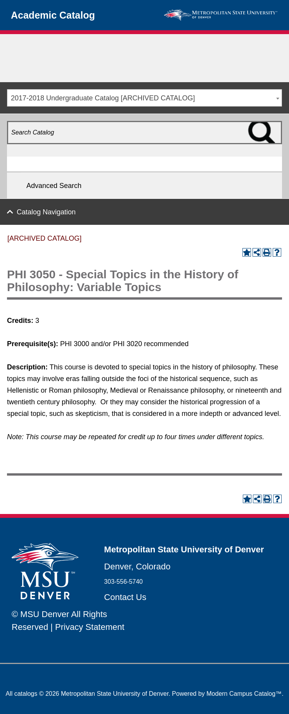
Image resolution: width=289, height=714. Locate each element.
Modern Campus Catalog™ (244, 693)
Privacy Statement (90, 627)
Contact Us (125, 597)
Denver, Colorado (137, 566)
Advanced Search (53, 186)
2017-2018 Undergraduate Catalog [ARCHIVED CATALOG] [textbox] (103, 98)
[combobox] (144, 98)
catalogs (26, 693)
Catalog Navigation (46, 212)
